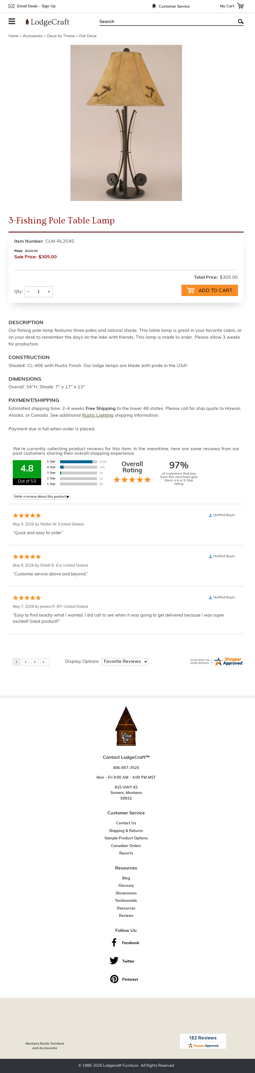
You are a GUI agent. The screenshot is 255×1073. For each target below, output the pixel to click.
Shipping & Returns (126, 831)
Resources (126, 908)
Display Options (82, 661)
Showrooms (126, 893)
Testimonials (126, 901)
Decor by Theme (61, 36)
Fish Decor (88, 36)
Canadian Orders (126, 846)
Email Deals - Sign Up (36, 6)
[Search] (165, 21)
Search (241, 21)
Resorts (126, 853)
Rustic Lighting (98, 415)
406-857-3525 (126, 768)
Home (13, 36)
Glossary (126, 886)
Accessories (33, 36)
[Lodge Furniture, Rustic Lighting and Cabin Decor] (51, 22)
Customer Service (174, 7)
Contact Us (126, 823)
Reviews (126, 916)
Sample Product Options (126, 838)
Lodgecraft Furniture (120, 1066)
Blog (126, 878)
